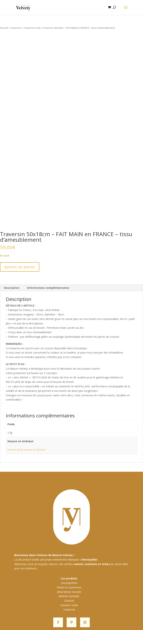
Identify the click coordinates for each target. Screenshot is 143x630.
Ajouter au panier (19, 266)
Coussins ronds (69, 605)
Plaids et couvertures (69, 587)
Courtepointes (69, 583)
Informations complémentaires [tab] (48, 288)
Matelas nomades (69, 596)
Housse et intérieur (35, 449)
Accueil (4, 27)
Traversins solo (32, 27)
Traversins (16, 27)
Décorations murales (69, 592)
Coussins (69, 600)
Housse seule (15, 449)
